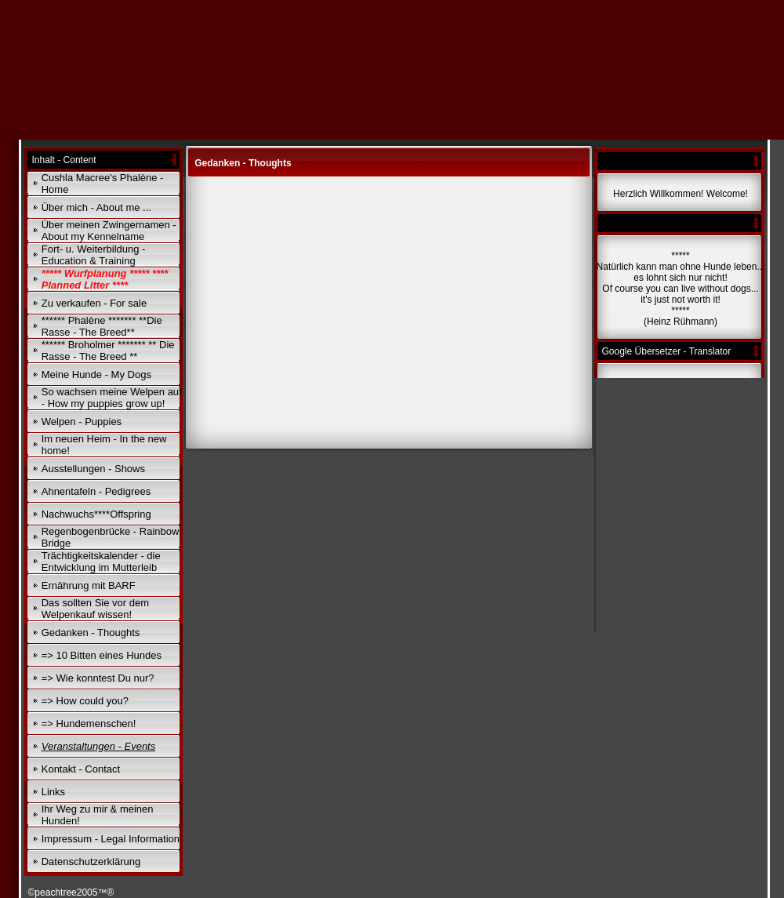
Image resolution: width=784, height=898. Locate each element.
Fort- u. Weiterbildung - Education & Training (94, 255)
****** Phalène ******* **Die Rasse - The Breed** (102, 326)
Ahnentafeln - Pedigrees (96, 491)
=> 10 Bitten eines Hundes (102, 655)
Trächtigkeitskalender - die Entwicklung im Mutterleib (101, 561)
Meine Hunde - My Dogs (96, 374)
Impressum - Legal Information (111, 839)
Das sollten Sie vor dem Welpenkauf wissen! (95, 608)
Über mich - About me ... (96, 207)
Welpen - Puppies (82, 421)
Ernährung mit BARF (89, 585)
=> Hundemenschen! (89, 723)
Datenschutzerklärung (91, 861)
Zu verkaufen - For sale (94, 303)
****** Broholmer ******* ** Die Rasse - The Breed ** (108, 350)
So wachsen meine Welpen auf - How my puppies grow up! (112, 397)
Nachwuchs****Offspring (96, 514)
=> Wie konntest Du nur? (98, 678)
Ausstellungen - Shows (93, 468)
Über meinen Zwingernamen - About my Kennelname (109, 230)
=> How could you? (85, 701)
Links (53, 792)
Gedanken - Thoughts (91, 632)
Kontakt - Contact (81, 769)
